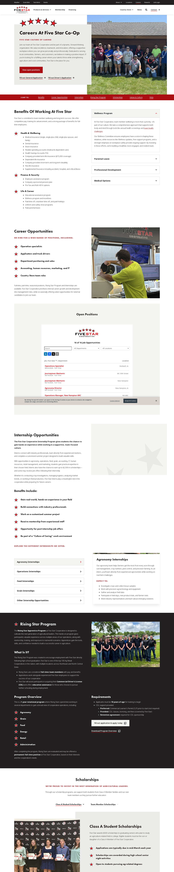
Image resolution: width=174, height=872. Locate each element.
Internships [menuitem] (79, 97)
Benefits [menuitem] (41, 97)
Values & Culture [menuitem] (136, 97)
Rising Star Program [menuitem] (98, 97)
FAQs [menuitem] (151, 97)
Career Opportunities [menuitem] (59, 97)
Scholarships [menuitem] (118, 97)
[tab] (49, 561)
